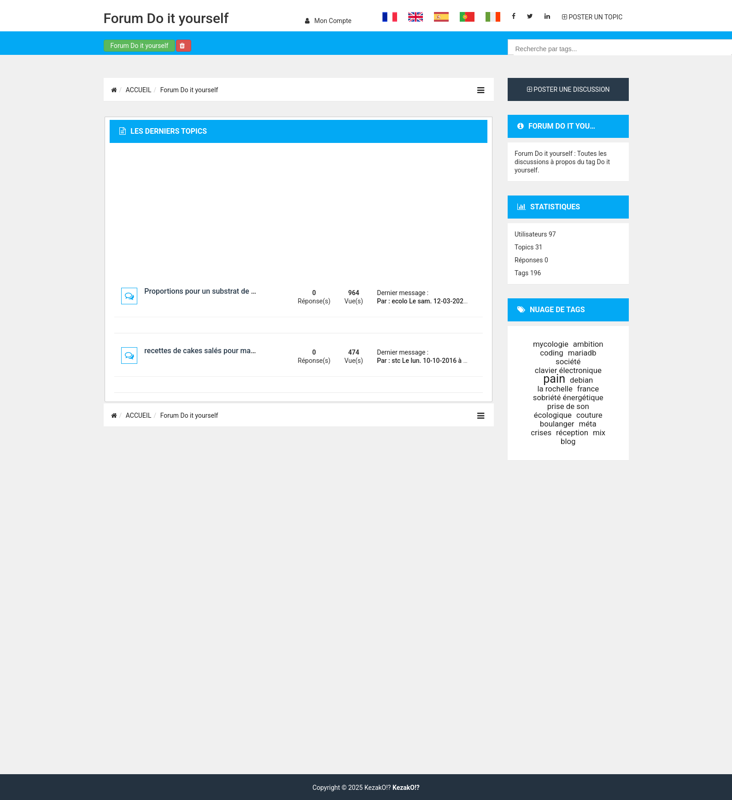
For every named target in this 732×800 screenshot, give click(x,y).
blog (568, 441)
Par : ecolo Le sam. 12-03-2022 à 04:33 (433, 301)
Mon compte (328, 20)
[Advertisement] (298, 214)
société (568, 361)
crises (541, 432)
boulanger (557, 423)
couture (589, 415)
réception (572, 432)
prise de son (568, 406)
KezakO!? (406, 787)
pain (554, 378)
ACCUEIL (139, 90)
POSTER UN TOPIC (592, 17)
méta (588, 423)
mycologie (550, 344)
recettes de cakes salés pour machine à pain (217, 350)
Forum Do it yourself (166, 18)
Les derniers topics (163, 131)
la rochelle (554, 388)
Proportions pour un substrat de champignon (218, 291)
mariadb (582, 352)
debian (581, 380)
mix (599, 432)
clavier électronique (568, 370)
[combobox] (622, 48)
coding (551, 352)
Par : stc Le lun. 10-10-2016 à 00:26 (428, 360)
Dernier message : (402, 292)
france (588, 388)
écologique (553, 415)
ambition (588, 344)
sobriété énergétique (568, 397)
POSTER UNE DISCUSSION (568, 89)
